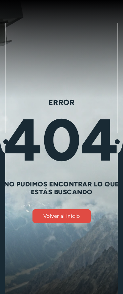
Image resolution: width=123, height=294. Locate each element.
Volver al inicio (61, 216)
